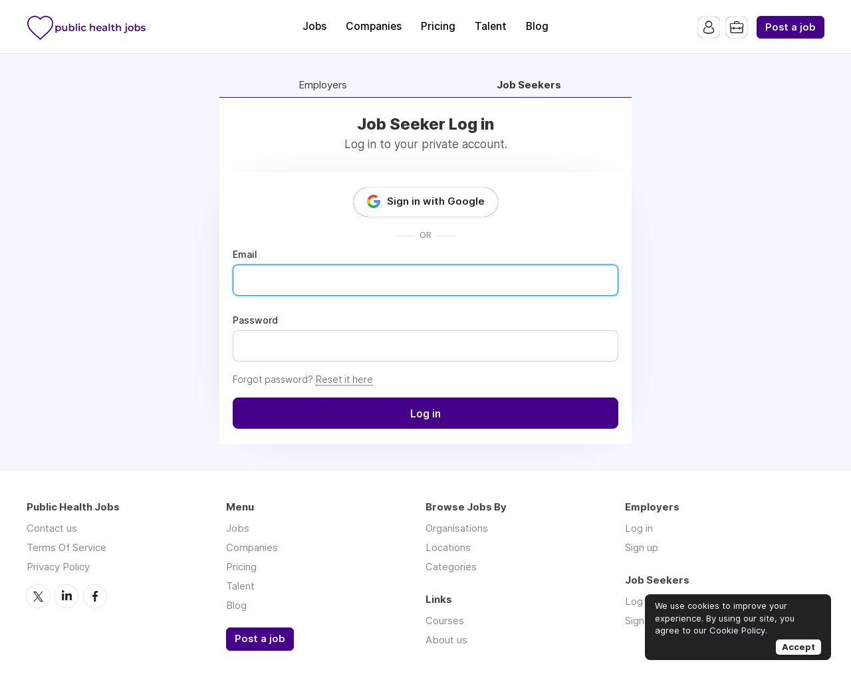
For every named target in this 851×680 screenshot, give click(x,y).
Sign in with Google (436, 201)
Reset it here (344, 379)
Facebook (95, 596)
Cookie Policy (737, 630)
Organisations (457, 528)
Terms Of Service (66, 547)
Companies (374, 26)
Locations (448, 547)
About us (446, 639)
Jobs (314, 26)
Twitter (38, 596)
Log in (639, 528)
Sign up (641, 547)
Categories (451, 566)
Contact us (52, 528)
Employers (323, 85)
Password (255, 320)
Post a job (790, 27)
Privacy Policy (58, 566)
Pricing (438, 26)
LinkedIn (66, 596)
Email (245, 254)
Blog (537, 26)
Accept (798, 646)
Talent (491, 26)
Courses (445, 620)
